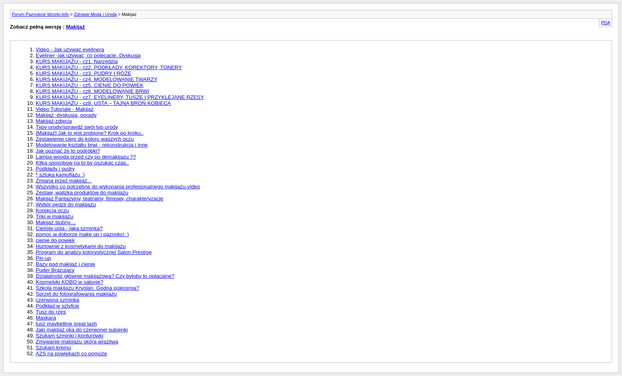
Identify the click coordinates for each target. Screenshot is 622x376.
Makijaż (75, 27)
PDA (605, 22)
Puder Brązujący (55, 270)
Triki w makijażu (54, 216)
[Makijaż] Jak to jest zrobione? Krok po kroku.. (90, 133)
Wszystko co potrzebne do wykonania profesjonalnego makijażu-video (118, 187)
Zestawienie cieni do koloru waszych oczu (85, 139)
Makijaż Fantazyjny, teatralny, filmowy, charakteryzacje (99, 199)
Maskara (46, 318)
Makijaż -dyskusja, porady (66, 115)
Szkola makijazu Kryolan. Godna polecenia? (87, 288)
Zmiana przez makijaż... (64, 181)
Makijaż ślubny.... (56, 222)
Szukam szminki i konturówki (69, 336)
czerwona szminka (57, 300)
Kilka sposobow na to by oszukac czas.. (82, 163)
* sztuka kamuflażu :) (60, 175)
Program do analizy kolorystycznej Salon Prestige (94, 252)
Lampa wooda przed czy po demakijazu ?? (86, 157)
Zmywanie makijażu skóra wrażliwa (77, 342)
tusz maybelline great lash (66, 324)
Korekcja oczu (52, 210)
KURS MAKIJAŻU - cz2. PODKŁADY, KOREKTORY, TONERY (109, 67)
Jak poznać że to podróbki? (68, 151)
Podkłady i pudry (55, 169)
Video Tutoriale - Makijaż (65, 109)
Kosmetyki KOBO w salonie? (69, 282)
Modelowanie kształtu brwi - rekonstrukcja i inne (92, 145)
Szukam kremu (53, 348)
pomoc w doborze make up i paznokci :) (82, 234)
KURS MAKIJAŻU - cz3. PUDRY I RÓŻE (83, 73)
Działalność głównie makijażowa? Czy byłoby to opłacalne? (105, 276)
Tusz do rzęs (51, 312)
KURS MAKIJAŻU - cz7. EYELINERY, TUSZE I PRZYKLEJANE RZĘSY (120, 97)
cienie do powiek (55, 240)
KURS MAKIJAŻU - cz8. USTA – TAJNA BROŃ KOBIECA (103, 103)
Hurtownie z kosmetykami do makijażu (81, 246)
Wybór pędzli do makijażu (66, 204)
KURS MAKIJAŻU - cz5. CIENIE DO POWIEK (90, 85)
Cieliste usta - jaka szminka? (69, 228)
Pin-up (43, 258)
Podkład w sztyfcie (57, 306)
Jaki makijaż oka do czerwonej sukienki (82, 330)
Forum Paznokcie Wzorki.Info (40, 14)
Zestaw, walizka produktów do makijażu (82, 193)
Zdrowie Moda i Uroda (95, 14)
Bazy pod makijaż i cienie (65, 264)
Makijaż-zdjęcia (54, 121)
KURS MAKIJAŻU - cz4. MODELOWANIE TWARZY (96, 79)
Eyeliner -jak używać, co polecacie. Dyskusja (88, 55)
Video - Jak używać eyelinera (70, 49)
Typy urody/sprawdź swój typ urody (77, 127)
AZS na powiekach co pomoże (71, 354)
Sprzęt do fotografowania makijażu (76, 294)
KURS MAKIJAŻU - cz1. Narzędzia (77, 61)
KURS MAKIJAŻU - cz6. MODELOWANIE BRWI (92, 91)
